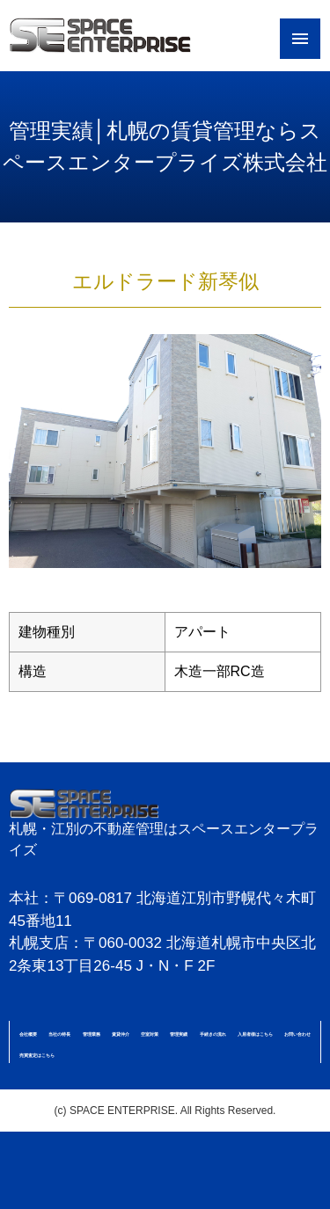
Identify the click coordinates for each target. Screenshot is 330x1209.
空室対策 (149, 1034)
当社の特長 (59, 1034)
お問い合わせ (297, 1034)
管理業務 (91, 1034)
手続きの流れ (213, 1034)
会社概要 (28, 1034)
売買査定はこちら (37, 1055)
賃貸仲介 (120, 1034)
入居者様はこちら (255, 1034)
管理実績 (178, 1034)
